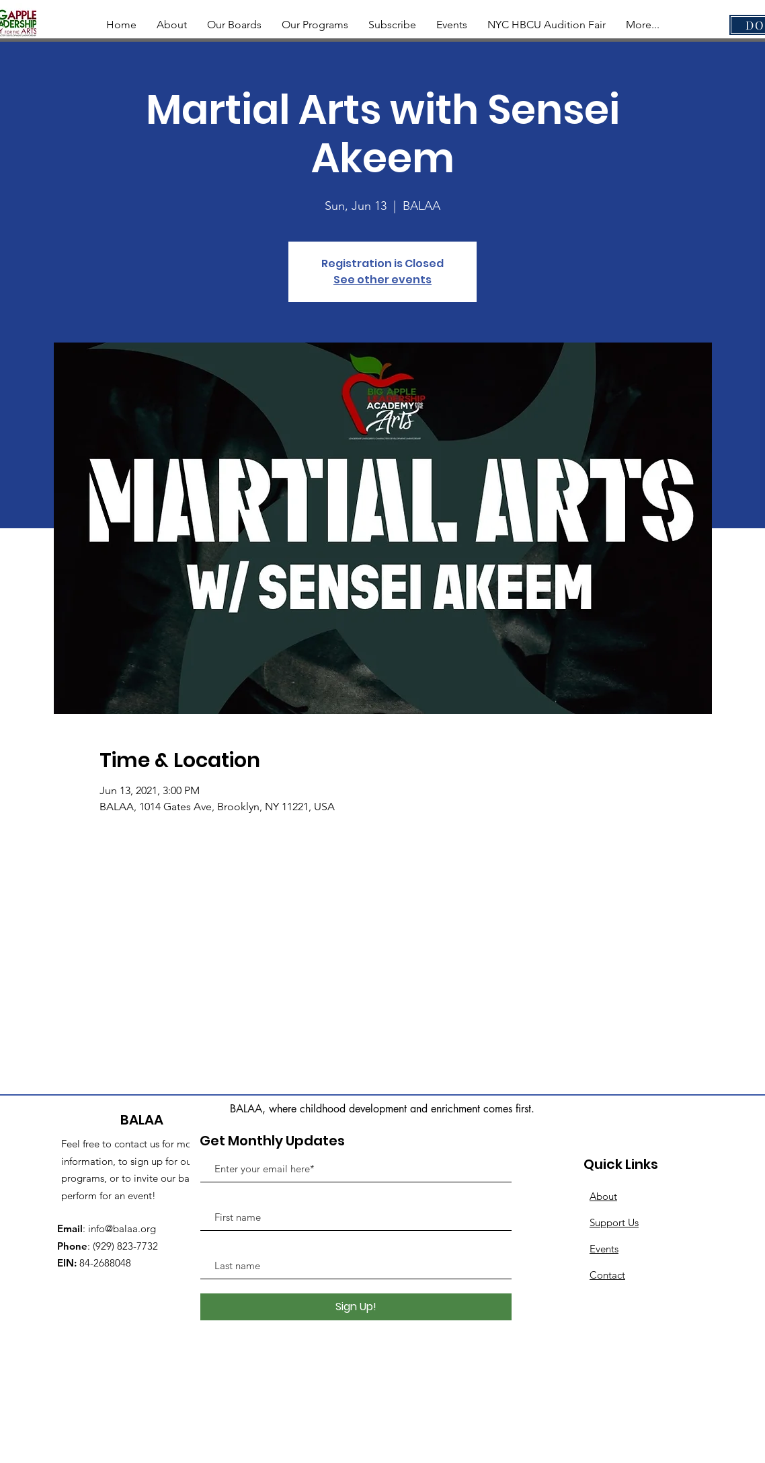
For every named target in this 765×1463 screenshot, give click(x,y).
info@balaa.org (122, 1228)
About (603, 1196)
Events (604, 1248)
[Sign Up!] (356, 1306)
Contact (607, 1275)
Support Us (614, 1222)
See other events (382, 279)
